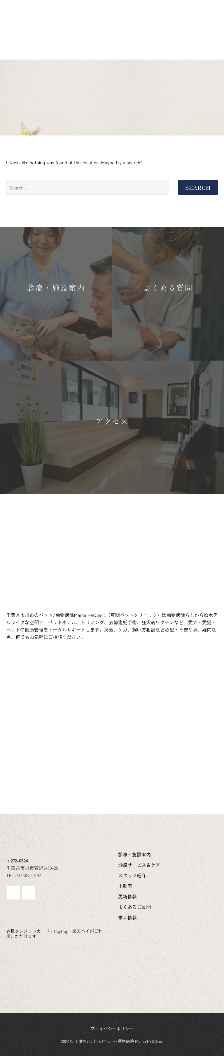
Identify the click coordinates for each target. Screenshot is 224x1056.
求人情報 (109, 35)
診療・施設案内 (35, 25)
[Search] (87, 187)
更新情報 (27, 35)
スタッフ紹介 (141, 25)
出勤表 (177, 25)
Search (198, 187)
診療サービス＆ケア (89, 25)
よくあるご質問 (68, 35)
